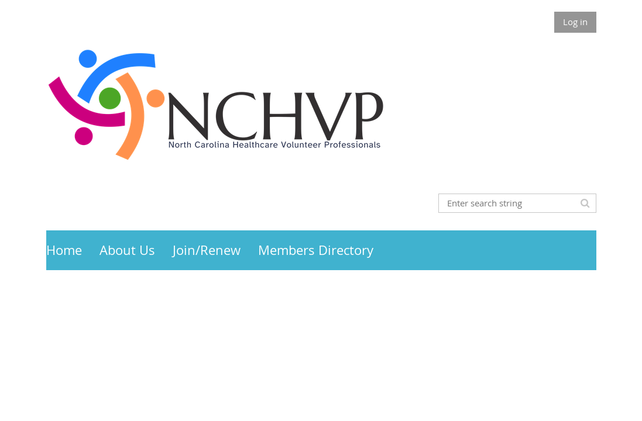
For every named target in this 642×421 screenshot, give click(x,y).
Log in (575, 21)
